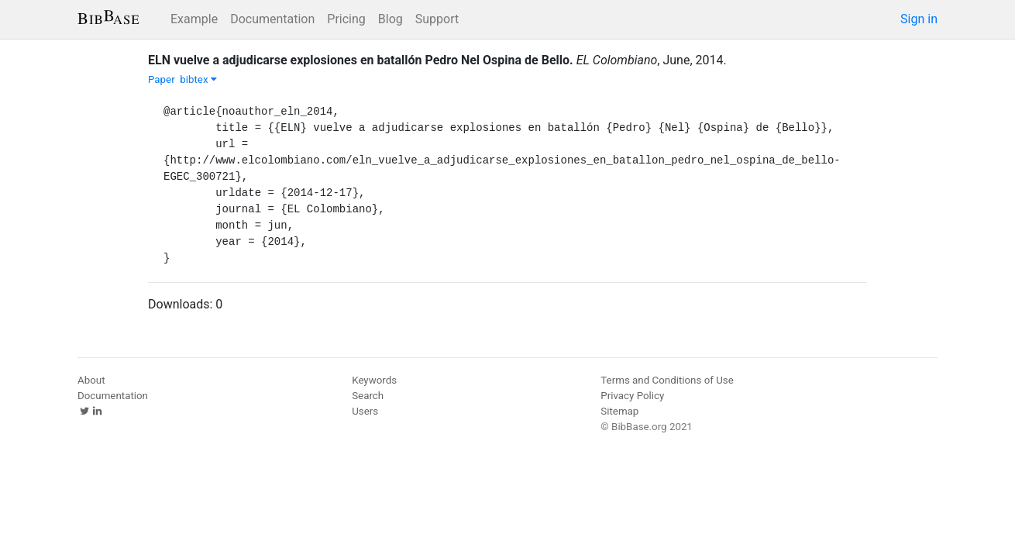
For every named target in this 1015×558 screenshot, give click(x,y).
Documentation (272, 19)
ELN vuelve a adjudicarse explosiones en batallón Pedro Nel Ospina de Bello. (360, 60)
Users (365, 411)
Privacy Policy (632, 395)
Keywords (374, 380)
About (91, 380)
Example (194, 19)
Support (437, 19)
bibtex (198, 79)
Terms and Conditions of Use (666, 380)
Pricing (346, 19)
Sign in (919, 19)
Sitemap (619, 411)
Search (368, 395)
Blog (390, 19)
